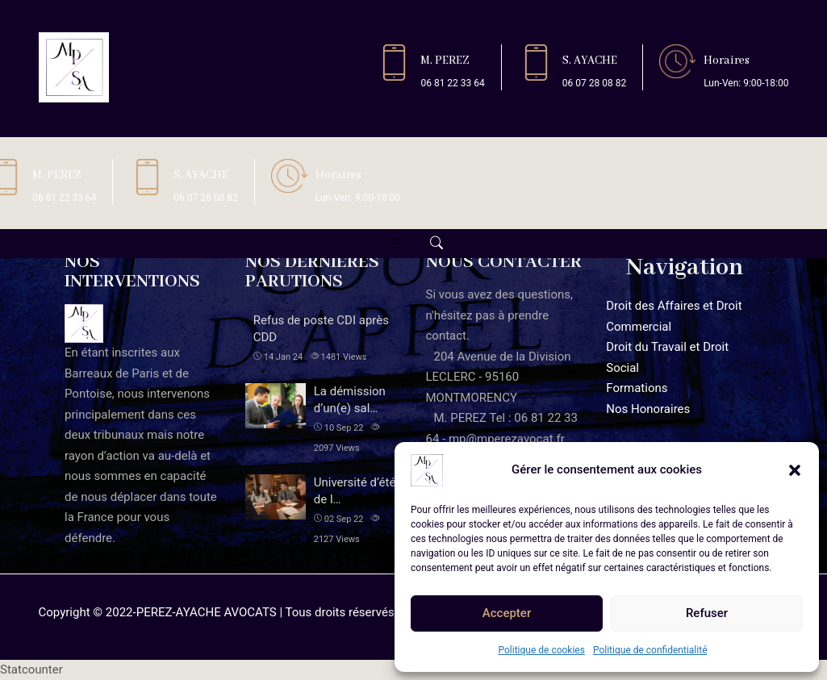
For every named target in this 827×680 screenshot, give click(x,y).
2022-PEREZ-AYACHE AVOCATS (191, 612)
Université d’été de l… (355, 491)
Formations (636, 388)
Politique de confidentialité (650, 650)
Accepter (506, 613)
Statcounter (31, 669)
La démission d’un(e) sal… (350, 399)
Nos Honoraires (648, 409)
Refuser (707, 613)
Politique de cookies (542, 650)
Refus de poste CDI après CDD (321, 328)
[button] (795, 470)
